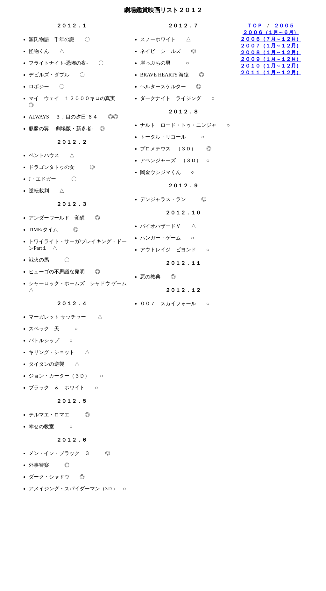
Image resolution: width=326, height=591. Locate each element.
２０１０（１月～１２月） (270, 65)
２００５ (284, 25)
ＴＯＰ (254, 25)
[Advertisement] (143, 573)
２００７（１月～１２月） (270, 45)
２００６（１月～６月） (271, 32)
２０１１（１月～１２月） (270, 72)
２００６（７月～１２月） (270, 39)
